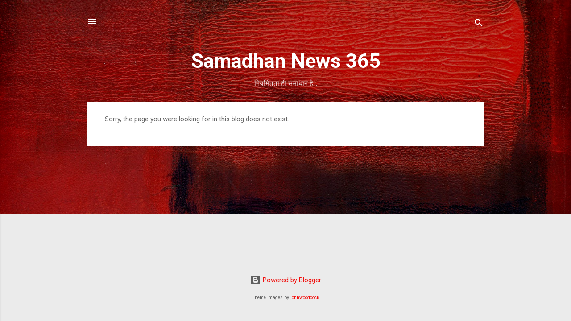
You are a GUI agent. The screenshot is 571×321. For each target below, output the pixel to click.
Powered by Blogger (285, 280)
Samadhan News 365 (286, 61)
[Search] (478, 24)
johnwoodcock (304, 297)
